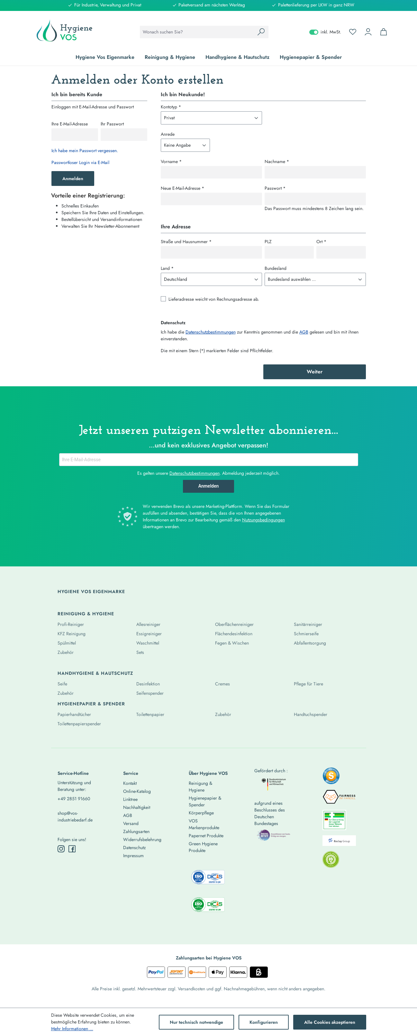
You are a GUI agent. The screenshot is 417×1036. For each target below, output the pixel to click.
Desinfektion (148, 684)
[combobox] (197, 32)
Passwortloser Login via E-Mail (80, 162)
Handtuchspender (310, 714)
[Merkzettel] (352, 31)
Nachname (277, 161)
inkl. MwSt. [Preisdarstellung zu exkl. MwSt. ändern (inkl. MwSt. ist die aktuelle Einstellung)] (325, 31)
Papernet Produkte (206, 835)
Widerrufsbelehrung (142, 839)
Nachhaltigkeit (136, 807)
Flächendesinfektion (233, 633)
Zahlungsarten (136, 831)
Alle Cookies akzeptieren (329, 1022)
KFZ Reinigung (72, 633)
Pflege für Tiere (308, 684)
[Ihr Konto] (368, 31)
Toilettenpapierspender (79, 723)
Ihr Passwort (112, 124)
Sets (140, 652)
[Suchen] (261, 32)
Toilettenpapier (150, 714)
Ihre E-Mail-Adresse (69, 124)
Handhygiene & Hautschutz (95, 673)
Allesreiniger (148, 624)
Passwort (275, 188)
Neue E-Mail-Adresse (182, 188)
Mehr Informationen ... (72, 1028)
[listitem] (331, 778)
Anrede (168, 134)
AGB (303, 332)
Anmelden (72, 178)
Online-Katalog (137, 791)
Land (167, 268)
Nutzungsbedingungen (263, 520)
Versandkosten (191, 989)
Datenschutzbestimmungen (211, 332)
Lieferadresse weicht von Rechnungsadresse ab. (213, 299)
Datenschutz (134, 847)
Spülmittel (67, 643)
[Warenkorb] (383, 31)
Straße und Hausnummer (186, 241)
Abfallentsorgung (310, 643)
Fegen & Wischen (232, 643)
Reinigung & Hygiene (86, 613)
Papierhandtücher (74, 714)
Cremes (222, 684)
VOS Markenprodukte (204, 824)
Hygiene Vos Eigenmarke (91, 591)
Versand (131, 823)
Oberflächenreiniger (234, 624)
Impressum (133, 855)
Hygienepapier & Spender (91, 704)
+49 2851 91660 (74, 798)
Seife (62, 684)
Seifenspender (150, 693)
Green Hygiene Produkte (203, 847)
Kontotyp (171, 107)
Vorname (171, 161)
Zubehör (66, 652)
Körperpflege (201, 813)
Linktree (130, 799)
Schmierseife (306, 633)
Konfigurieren (263, 1022)
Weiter (314, 371)
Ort (321, 241)
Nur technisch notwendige (196, 1022)
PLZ (268, 241)
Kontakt (130, 783)
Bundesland (275, 268)
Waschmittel (147, 643)
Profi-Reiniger (71, 624)
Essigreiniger (149, 633)
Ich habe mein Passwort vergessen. (84, 150)
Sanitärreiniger (308, 624)
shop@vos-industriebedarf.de (75, 816)
